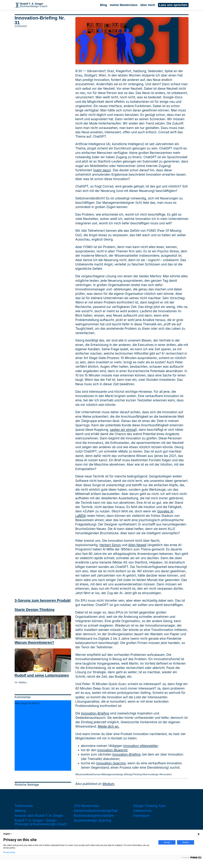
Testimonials (24, 806)
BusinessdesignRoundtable (94, 815)
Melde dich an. (108, 726)
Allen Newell (137, 545)
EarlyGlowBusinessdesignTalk (96, 811)
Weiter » (23, 682)
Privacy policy (9, 852)
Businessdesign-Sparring (92, 820)
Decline (185, 842)
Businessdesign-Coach (34, 5)
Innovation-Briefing (95, 713)
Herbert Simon (110, 545)
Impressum (141, 815)
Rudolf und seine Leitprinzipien (42, 675)
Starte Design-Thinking (34, 610)
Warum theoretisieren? (34, 642)
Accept (167, 842)
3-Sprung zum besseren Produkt (43, 600)
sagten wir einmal (123, 429)
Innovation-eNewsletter (140, 746)
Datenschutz (142, 811)
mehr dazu (102, 170)
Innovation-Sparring (111, 763)
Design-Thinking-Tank (149, 806)
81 (19, 682)
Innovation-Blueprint (112, 750)
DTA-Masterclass (86, 806)
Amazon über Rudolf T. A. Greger (39, 815)
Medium (108, 784)
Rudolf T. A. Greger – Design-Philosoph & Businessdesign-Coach (41, 822)
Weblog (20, 811)
